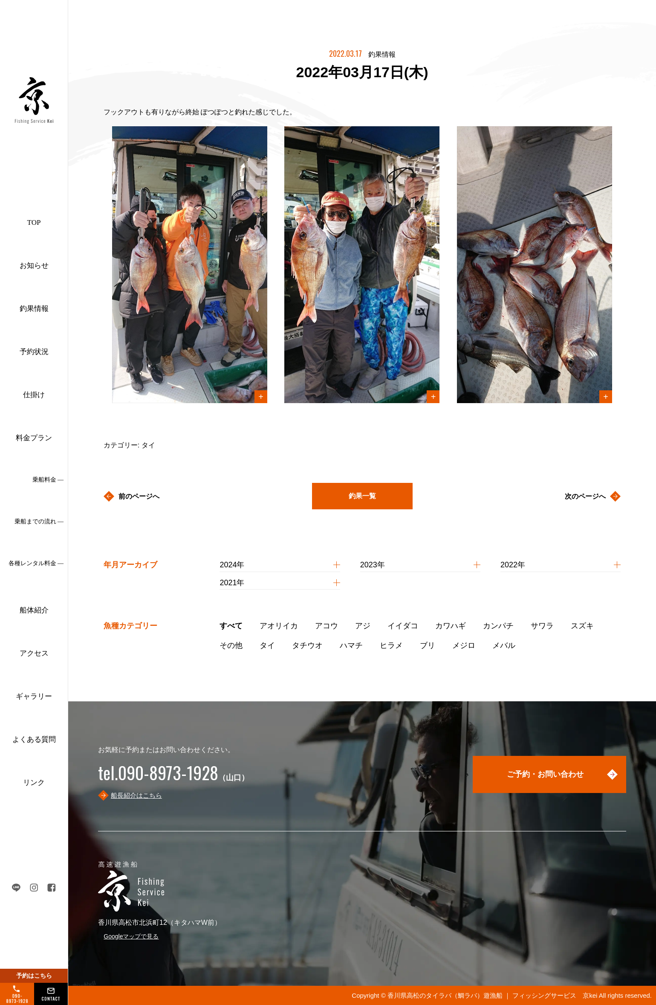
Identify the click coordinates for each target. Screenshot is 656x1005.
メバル (503, 645)
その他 (231, 645)
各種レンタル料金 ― (36, 563)
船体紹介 (34, 610)
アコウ (326, 626)
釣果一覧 (362, 496)
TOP (34, 222)
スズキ (582, 626)
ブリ (427, 645)
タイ (267, 645)
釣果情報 (34, 309)
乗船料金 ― (48, 479)
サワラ (542, 626)
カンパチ (498, 626)
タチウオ (307, 645)
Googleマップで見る (131, 936)
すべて (231, 626)
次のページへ (585, 496)
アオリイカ (279, 626)
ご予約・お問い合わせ (545, 774)
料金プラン (34, 438)
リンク (34, 782)
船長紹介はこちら (136, 795)
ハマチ (351, 645)
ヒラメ (391, 645)
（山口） (173, 777)
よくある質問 (34, 739)
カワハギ (450, 626)
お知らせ (34, 265)
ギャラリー (34, 696)
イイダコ (402, 626)
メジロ (463, 645)
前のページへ (138, 496)
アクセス (34, 653)
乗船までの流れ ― (39, 521)
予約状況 (34, 352)
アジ (362, 626)
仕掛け (34, 395)
